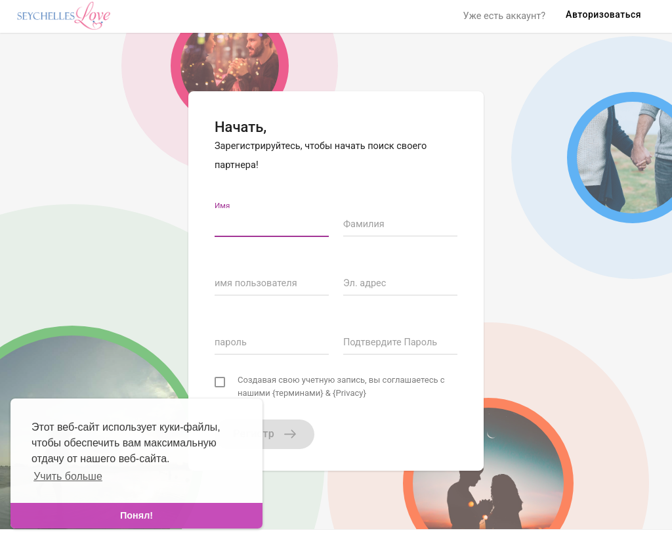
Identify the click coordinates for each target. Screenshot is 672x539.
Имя (222, 205)
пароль (231, 342)
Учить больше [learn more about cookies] (67, 476)
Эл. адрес (364, 283)
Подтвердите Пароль (390, 342)
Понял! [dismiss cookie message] (136, 515)
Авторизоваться (603, 14)
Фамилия (364, 224)
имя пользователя (256, 283)
